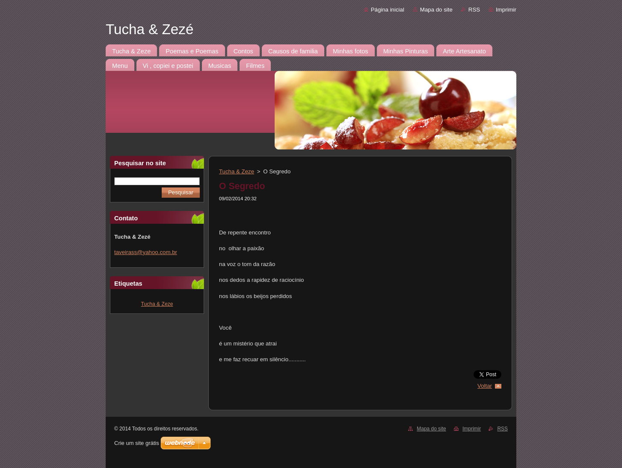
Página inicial (387, 9)
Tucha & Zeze (157, 304)
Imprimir (506, 9)
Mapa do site (436, 9)
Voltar (484, 386)
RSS (474, 9)
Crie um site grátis (136, 443)
